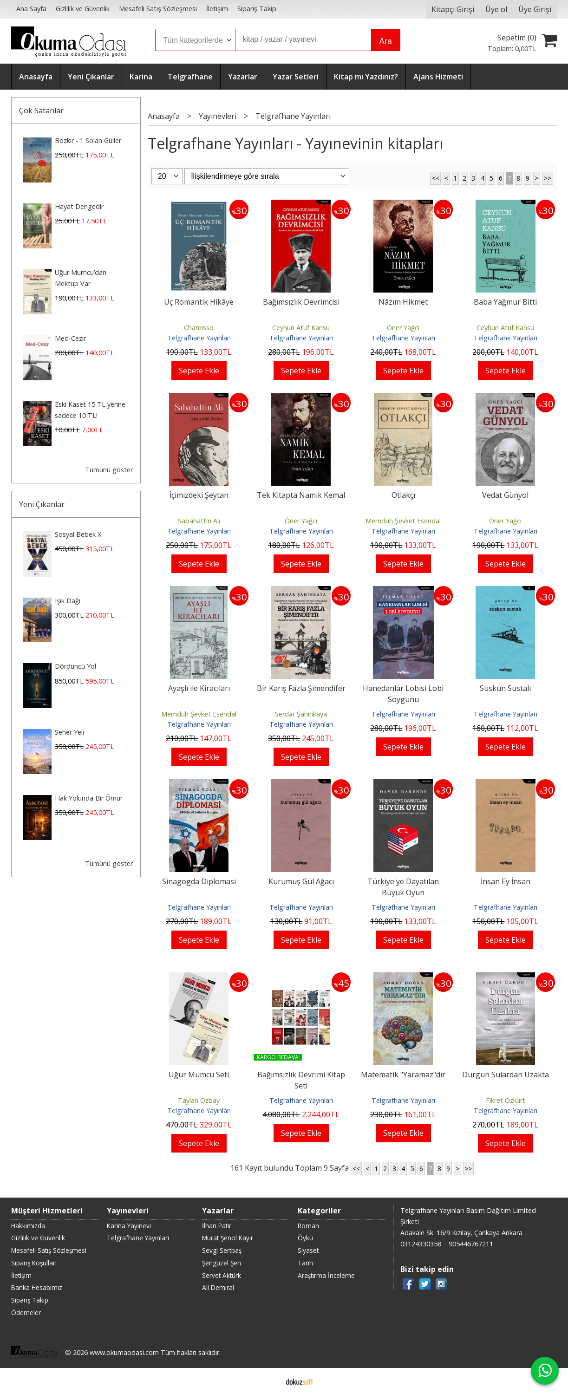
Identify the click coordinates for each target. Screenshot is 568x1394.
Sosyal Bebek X (78, 534)
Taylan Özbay (199, 1100)
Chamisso (199, 327)
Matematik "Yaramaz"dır (403, 1074)
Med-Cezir (70, 338)
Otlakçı (403, 495)
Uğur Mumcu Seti (199, 1074)
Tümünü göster (109, 469)
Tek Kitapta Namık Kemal (301, 495)
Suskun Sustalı (505, 688)
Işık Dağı (67, 600)
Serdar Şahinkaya (301, 714)
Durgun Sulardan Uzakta (505, 1074)
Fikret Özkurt (505, 1100)
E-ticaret (269, 1381)
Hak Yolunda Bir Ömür (89, 798)
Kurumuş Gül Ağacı (301, 881)
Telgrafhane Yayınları (199, 337)
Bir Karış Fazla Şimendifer (301, 688)
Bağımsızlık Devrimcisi (301, 302)
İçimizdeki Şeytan (199, 495)
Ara (385, 41)
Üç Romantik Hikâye (199, 302)
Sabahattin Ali (199, 520)
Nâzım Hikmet (403, 302)
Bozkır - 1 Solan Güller (88, 140)
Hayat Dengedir (79, 206)
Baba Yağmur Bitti (505, 302)
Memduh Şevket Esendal (403, 520)
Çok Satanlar (41, 110)
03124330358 (420, 1243)
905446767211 (471, 1243)
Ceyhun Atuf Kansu (301, 327)
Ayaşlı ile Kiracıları (199, 688)
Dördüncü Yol (75, 666)
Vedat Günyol (505, 495)
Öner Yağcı (403, 327)
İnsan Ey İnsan (505, 881)
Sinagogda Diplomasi (199, 881)
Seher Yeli (69, 732)
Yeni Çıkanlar (42, 504)
